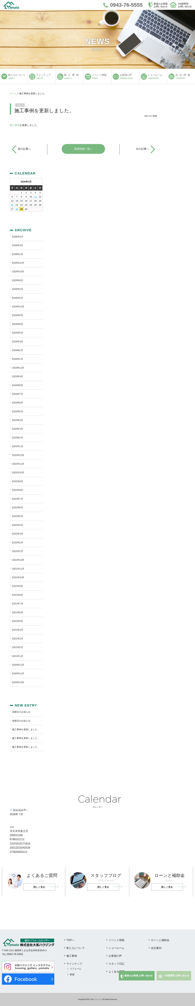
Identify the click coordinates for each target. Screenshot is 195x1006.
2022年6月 (17, 507)
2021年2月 (17, 647)
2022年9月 (17, 481)
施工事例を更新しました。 (26, 729)
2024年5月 (17, 332)
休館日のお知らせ (21, 712)
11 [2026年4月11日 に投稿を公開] (35, 196)
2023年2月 (17, 437)
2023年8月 (17, 385)
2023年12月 (18, 367)
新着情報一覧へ (83, 148)
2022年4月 (17, 525)
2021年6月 (17, 612)
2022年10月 (18, 472)
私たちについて (75, 948)
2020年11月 (18, 673)
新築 (72, 974)
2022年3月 (17, 533)
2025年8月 (17, 280)
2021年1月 (17, 656)
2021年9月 (17, 586)
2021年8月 (17, 595)
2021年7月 (17, 603)
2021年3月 (17, 638)
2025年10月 (18, 271)
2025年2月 (17, 298)
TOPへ (70, 940)
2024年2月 (17, 350)
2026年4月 (17, 236)
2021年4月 (17, 629)
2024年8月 (17, 315)
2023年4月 (17, 420)
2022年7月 (17, 499)
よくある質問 (116, 971)
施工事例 (15, 125)
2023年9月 (17, 376)
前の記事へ (24, 148)
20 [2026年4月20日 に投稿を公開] (12, 205)
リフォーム (75, 968)
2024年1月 (17, 359)
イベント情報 (116, 940)
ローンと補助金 (160, 940)
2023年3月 (17, 428)
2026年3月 (17, 245)
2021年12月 (18, 560)
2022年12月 (18, 455)
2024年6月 (17, 324)
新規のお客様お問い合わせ (161, 5)
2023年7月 (17, 394)
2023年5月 (17, 411)
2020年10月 (18, 682)
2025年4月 (17, 289)
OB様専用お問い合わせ (185, 5)
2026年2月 (17, 254)
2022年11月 (18, 463)
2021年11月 (18, 568)
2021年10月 (18, 577)
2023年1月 (17, 446)
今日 (12, 827)
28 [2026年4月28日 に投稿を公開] (17, 209)
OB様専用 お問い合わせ (176, 975)
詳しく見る (39, 887)
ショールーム (116, 948)
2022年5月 (17, 516)
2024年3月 (17, 341)
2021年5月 (17, 621)
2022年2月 (17, 542)
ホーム (13, 93)
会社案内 (156, 948)
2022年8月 (17, 490)
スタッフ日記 (116, 963)
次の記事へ (142, 148)
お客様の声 (115, 955)
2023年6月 (17, 402)
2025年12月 (18, 263)
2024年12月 (18, 306)
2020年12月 (18, 664)
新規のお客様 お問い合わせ (138, 975)
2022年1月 (17, 551)
